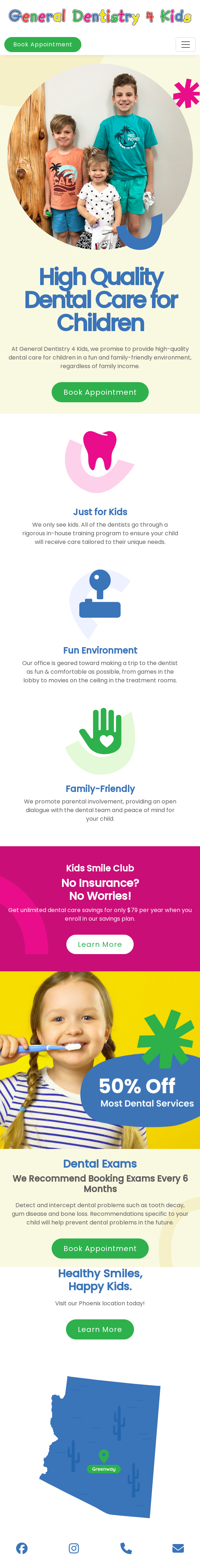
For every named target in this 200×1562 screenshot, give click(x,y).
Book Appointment (42, 44)
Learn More (100, 944)
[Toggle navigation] (186, 44)
